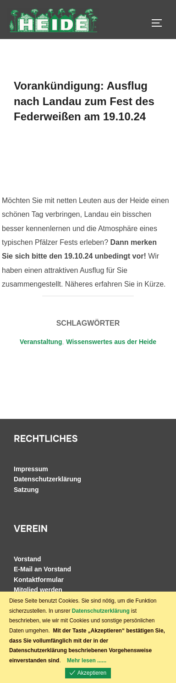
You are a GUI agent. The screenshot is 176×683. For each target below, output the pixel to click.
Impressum (31, 469)
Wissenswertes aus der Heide (111, 341)
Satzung (26, 489)
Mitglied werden (38, 589)
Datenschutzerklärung (47, 479)
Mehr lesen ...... (86, 660)
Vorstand (27, 559)
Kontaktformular (39, 579)
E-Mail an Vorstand (42, 569)
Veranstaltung (41, 341)
